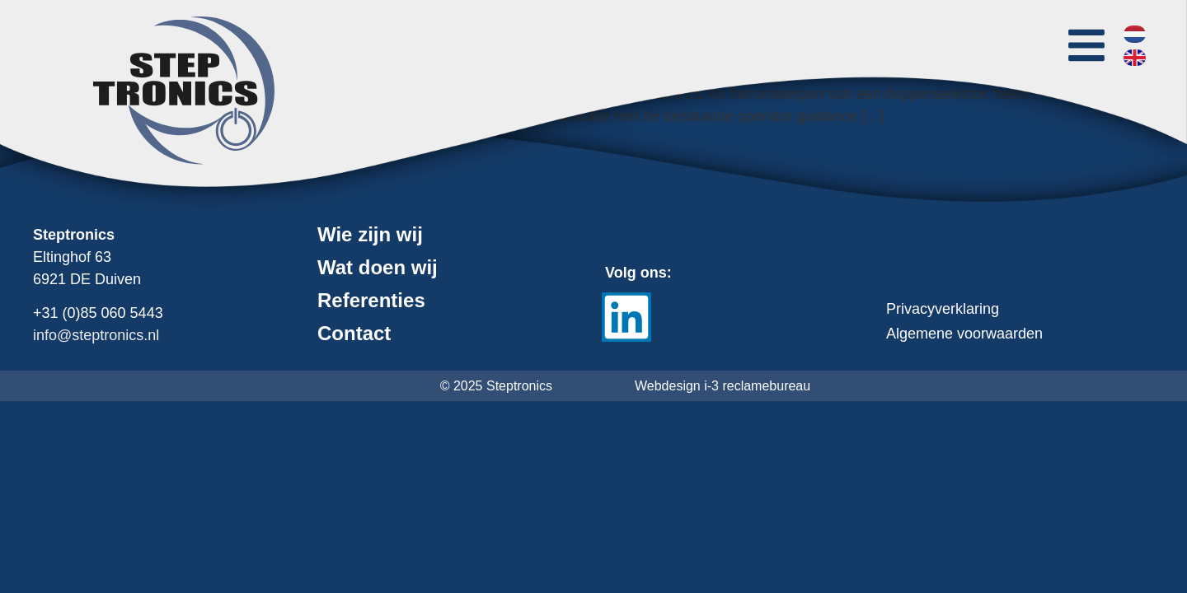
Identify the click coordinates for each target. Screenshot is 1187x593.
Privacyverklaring (942, 309)
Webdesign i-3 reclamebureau (722, 386)
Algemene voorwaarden (964, 333)
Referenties (371, 300)
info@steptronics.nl (96, 335)
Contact (354, 333)
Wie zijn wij (370, 234)
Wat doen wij (377, 267)
